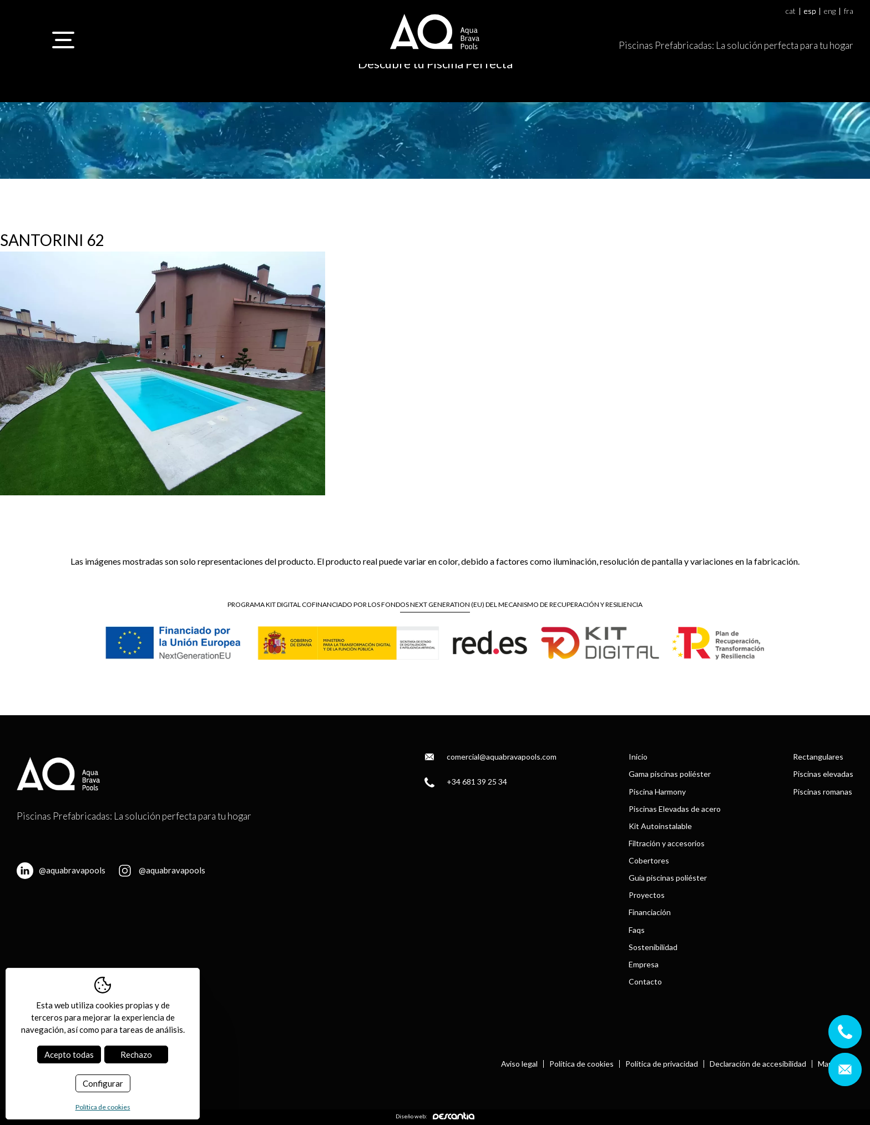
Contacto (645, 981)
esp (810, 11)
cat (791, 11)
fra (848, 11)
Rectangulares (818, 756)
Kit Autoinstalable (660, 826)
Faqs (637, 930)
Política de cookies (581, 1064)
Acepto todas (69, 1054)
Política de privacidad (661, 1064)
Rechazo (136, 1054)
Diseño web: (435, 1115)
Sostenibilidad (653, 947)
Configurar (103, 1083)
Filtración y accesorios (667, 843)
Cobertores (649, 860)
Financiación (650, 912)
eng (830, 11)
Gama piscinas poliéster (670, 774)
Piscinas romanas (822, 791)
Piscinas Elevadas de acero (675, 808)
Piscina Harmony (657, 791)
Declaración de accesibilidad (758, 1064)
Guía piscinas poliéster (668, 877)
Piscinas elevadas (823, 774)
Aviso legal (519, 1064)
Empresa (644, 964)
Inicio (638, 756)
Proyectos (647, 895)
